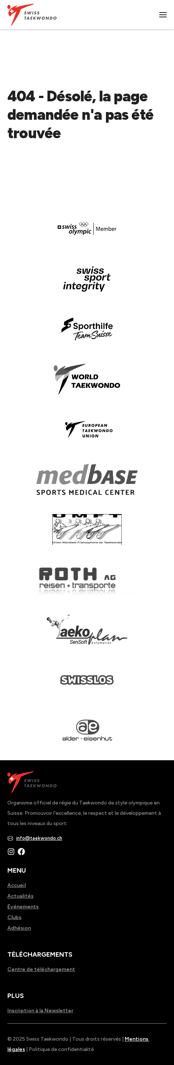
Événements (23, 907)
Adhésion (19, 928)
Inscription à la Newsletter (40, 1011)
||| (163, 14)
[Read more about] (87, 234)
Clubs (14, 917)
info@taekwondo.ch (39, 838)
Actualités (20, 896)
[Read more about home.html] (87, 685)
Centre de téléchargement (41, 969)
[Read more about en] (87, 284)
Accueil (16, 885)
